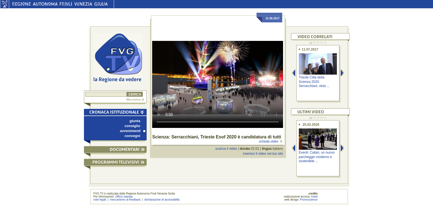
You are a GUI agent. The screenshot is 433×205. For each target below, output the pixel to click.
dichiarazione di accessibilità (161, 199)
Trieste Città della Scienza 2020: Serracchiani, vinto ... (314, 81)
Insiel (314, 196)
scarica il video (226, 149)
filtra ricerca (135, 99)
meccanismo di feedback (125, 199)
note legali (99, 199)
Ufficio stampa (124, 196)
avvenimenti (132, 131)
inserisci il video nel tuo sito (263, 154)
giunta (135, 121)
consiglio (132, 126)
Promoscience (309, 199)
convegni (132, 136)
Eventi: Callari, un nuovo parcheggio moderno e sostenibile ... (317, 157)
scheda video (270, 141)
